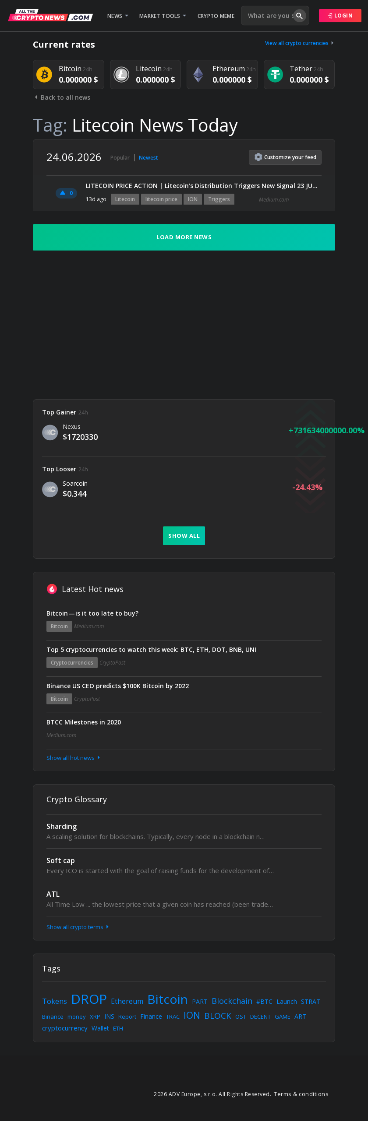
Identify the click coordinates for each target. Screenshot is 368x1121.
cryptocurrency (65, 1028)
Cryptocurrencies (72, 662)
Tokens (54, 1001)
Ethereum (127, 1001)
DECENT (260, 1016)
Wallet (100, 1028)
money (76, 1016)
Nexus (72, 426)
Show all (184, 536)
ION (193, 199)
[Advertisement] (184, 325)
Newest (148, 157)
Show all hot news (74, 758)
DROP (89, 999)
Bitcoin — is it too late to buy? (92, 613)
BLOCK (217, 1015)
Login (340, 15)
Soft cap (60, 860)
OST (240, 1016)
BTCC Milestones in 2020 (83, 722)
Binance (53, 1016)
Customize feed (285, 157)
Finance (151, 1016)
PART (200, 1001)
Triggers (219, 199)
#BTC (264, 1001)
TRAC (173, 1016)
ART (300, 1016)
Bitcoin (59, 626)
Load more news (184, 237)
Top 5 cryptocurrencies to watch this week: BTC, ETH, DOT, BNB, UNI (151, 649)
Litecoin (125, 199)
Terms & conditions (301, 1094)
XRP (95, 1016)
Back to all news (61, 97)
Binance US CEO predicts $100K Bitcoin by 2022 (117, 686)
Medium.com (274, 199)
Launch (286, 1001)
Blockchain (232, 1001)
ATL (53, 894)
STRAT (310, 1001)
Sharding (61, 826)
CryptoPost (112, 662)
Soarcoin (75, 483)
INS (109, 1016)
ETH (118, 1028)
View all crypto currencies (300, 43)
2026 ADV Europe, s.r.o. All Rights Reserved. (212, 1094)
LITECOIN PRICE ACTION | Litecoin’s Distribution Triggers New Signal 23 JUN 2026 (204, 185)
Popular (120, 157)
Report (127, 1016)
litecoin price (161, 199)
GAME (282, 1016)
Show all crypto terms (78, 927)
